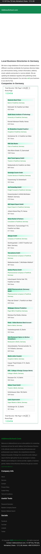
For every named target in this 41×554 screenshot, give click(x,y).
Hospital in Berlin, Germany (16, 359)
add (28, 78)
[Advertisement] (20, 35)
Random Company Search (8, 507)
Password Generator (7, 504)
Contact (3, 483)
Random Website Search (8, 511)
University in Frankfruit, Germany (17, 117)
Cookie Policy (5, 490)
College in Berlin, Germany (16, 373)
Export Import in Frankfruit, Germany (19, 207)
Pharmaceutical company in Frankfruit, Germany (19, 257)
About (3, 477)
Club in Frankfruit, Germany (16, 146)
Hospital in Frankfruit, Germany (17, 132)
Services (3, 480)
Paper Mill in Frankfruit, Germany (18, 311)
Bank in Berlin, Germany (15, 325)
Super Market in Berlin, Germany (17, 402)
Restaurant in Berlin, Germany (17, 342)
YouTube (3, 524)
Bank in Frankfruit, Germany (16, 103)
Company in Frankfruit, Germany (17, 239)
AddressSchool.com (9, 10)
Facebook (4, 521)
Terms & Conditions (7, 494)
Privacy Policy (5, 487)
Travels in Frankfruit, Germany (17, 161)
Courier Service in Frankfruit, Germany (19, 175)
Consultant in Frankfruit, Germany (18, 221)
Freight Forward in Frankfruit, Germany (19, 190)
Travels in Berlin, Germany (15, 388)
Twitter (3, 531)
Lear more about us (6, 466)
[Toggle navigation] (38, 9)
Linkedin (3, 528)
